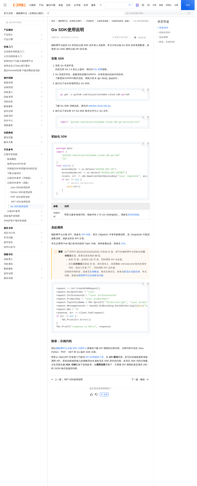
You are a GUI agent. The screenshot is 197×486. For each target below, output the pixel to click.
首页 (53, 21)
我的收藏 (142, 37)
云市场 (77, 5)
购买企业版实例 (132, 274)
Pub (123, 246)
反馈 (104, 399)
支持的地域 (133, 217)
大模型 (32, 5)
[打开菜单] (5, 5)
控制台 (169, 5)
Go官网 (98, 69)
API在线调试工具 (95, 361)
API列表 (86, 237)
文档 (154, 5)
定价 (68, 5)
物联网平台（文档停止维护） (30, 13)
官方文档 (8, 13)
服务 (93, 5)
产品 (41, 5)
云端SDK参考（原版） (121, 21)
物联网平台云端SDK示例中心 (71, 352)
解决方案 (51, 5)
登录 (188, 5)
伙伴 (86, 5)
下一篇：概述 (140, 384)
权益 (61, 5)
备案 (161, 5)
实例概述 (94, 274)
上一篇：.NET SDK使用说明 (67, 384)
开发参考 (90, 21)
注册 (176, 5)
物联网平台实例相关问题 (90, 278)
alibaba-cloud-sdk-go (99, 106)
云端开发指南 (102, 21)
